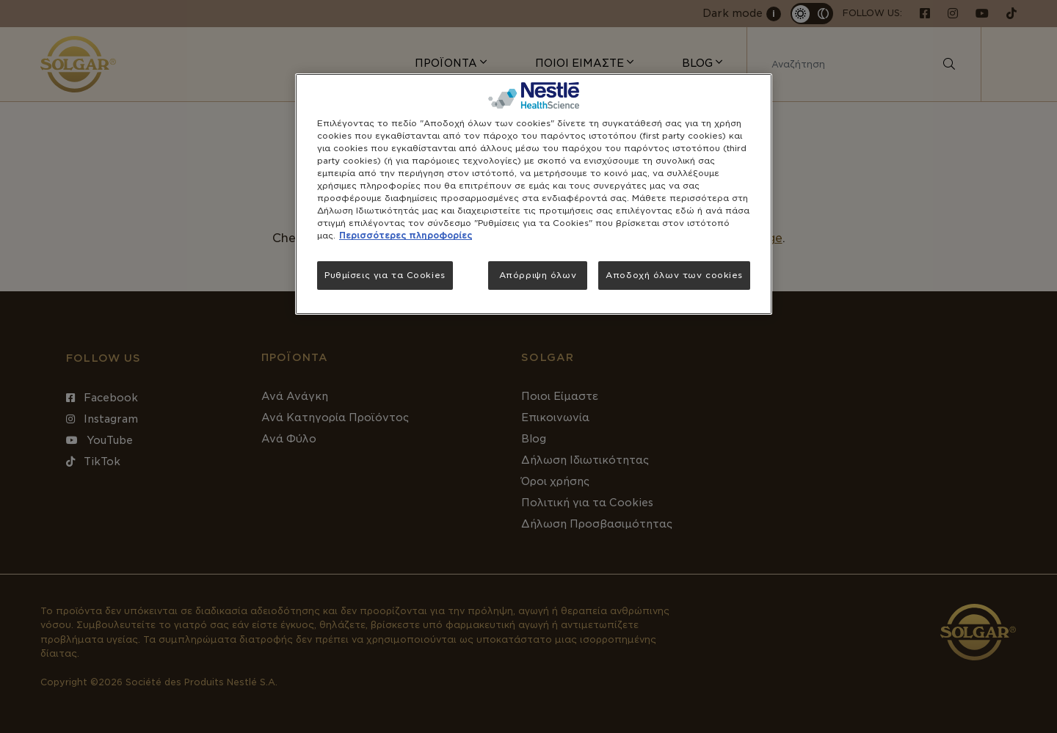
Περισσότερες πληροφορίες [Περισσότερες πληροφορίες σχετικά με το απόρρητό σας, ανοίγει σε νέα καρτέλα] (405, 235)
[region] (533, 194)
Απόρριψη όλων (537, 275)
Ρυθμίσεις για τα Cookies (385, 275)
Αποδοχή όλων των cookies (674, 275)
